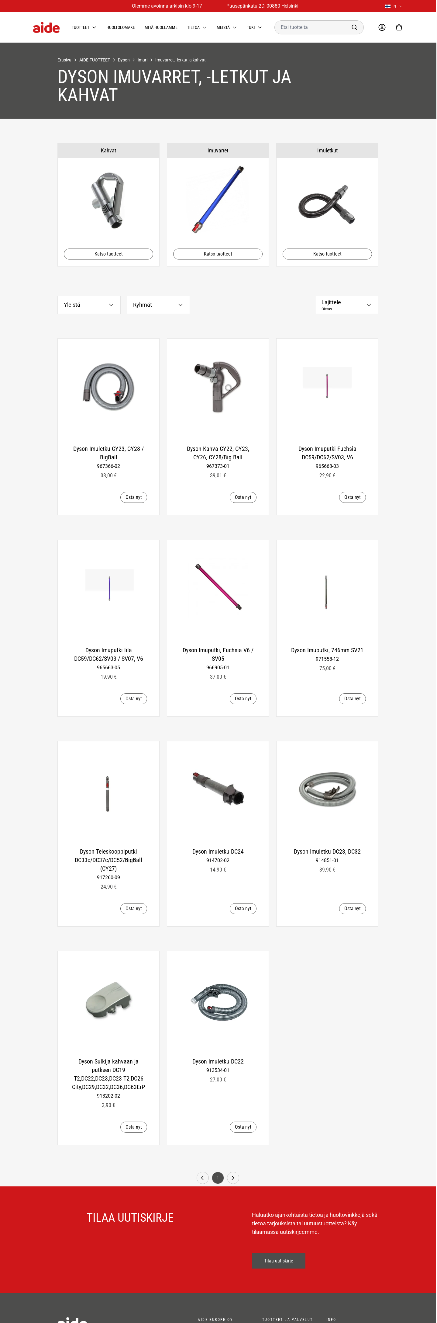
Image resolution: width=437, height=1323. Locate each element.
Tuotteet (80, 27)
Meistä (223, 27)
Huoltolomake (120, 27)
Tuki (251, 27)
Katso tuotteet (109, 254)
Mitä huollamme (161, 27)
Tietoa (193, 27)
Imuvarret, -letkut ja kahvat (180, 59)
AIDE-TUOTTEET (94, 59)
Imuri (142, 59)
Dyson (124, 59)
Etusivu (64, 59)
